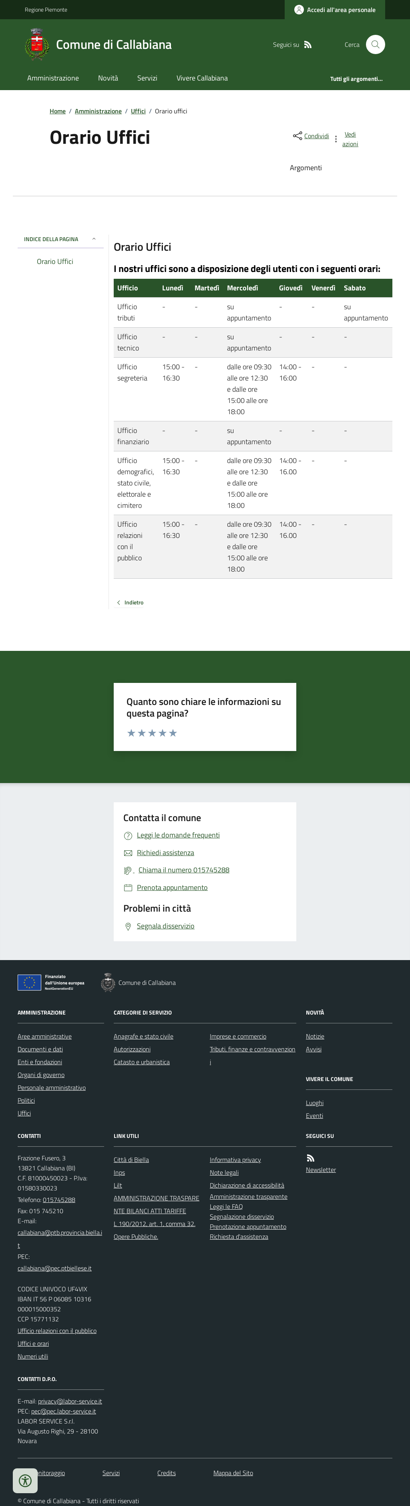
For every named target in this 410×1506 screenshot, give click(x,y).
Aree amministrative (45, 1036)
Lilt (118, 1185)
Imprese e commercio (238, 1036)
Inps (119, 1172)
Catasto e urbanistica (142, 1062)
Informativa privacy (235, 1159)
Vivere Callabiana (202, 77)
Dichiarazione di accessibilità (247, 1185)
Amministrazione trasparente (248, 1196)
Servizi (147, 77)
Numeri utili (33, 1356)
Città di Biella (131, 1159)
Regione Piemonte (46, 9)
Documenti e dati (40, 1049)
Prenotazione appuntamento (248, 1226)
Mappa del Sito (233, 1473)
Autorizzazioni (132, 1049)
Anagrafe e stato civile (143, 1036)
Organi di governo (41, 1074)
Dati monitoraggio (41, 1473)
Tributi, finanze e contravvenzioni (252, 1055)
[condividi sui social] (310, 135)
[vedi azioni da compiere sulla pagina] (346, 139)
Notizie (315, 1036)
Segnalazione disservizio (242, 1216)
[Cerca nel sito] (372, 44)
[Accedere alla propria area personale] (335, 9)
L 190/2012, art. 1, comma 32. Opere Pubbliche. (154, 1230)
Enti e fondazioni (40, 1062)
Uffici (138, 111)
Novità (108, 77)
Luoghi (315, 1102)
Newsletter (321, 1169)
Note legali (224, 1172)
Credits (166, 1473)
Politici (26, 1100)
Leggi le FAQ (226, 1206)
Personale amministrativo (52, 1087)
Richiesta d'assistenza (239, 1236)
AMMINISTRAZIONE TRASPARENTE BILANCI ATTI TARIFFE (156, 1204)
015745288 (59, 1199)
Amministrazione (53, 77)
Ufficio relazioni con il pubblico (57, 1330)
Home (58, 111)
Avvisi (314, 1049)
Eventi (314, 1115)
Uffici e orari (33, 1343)
